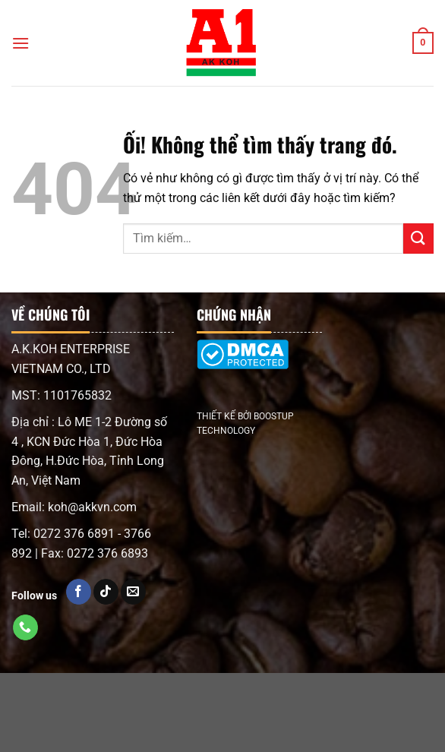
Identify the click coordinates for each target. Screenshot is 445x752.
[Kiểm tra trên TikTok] (105, 592)
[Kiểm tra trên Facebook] (78, 592)
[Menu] (20, 43)
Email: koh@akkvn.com (74, 507)
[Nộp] (418, 238)
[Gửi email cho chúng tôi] (133, 592)
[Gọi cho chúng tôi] (25, 627)
